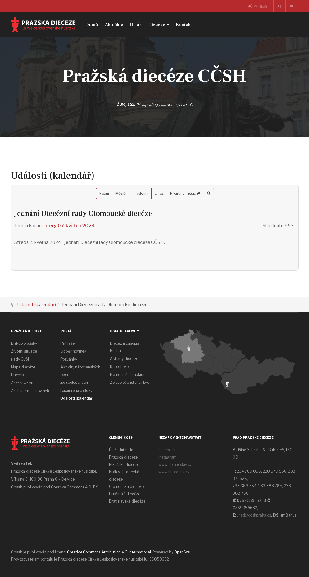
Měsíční (122, 193)
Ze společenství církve (129, 382)
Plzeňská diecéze (124, 464)
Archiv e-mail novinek (30, 391)
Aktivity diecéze (124, 358)
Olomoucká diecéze (126, 486)
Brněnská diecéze (124, 494)
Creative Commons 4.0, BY (74, 487)
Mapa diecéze (23, 367)
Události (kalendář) (36, 304)
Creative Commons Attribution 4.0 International (109, 552)
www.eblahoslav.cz (175, 464)
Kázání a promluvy (76, 390)
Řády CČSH (21, 359)
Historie (17, 375)
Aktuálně (114, 24)
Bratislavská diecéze (127, 501)
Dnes (159, 193)
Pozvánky (68, 359)
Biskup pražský (24, 343)
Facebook (167, 450)
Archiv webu (22, 383)
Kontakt (184, 24)
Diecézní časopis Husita (124, 347)
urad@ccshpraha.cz (254, 515)
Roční (104, 193)
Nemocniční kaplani (127, 374)
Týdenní (141, 193)
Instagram (167, 457)
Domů (91, 24)
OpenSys (182, 552)
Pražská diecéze (123, 457)
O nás (135, 24)
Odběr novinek (73, 351)
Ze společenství (74, 382)
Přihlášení (69, 343)
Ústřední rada (121, 450)
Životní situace (24, 351)
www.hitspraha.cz (174, 472)
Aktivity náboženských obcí (80, 371)
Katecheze (119, 366)
